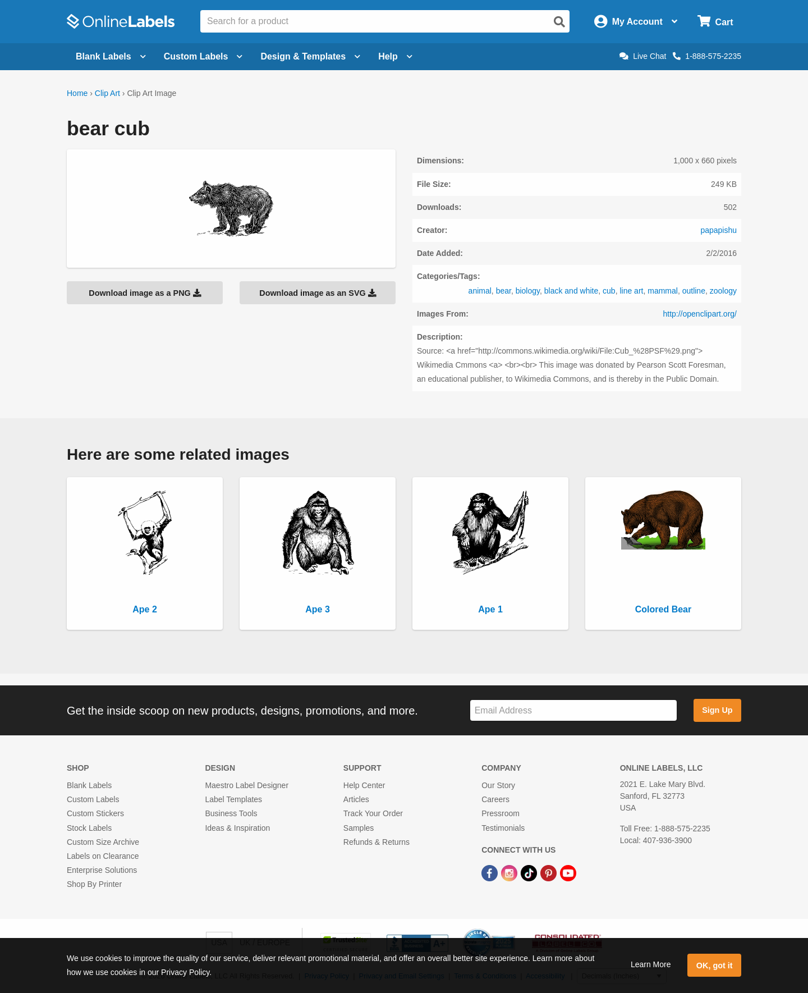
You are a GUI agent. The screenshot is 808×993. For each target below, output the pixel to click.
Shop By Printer (94, 884)
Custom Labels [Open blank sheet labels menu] (203, 56)
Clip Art (107, 93)
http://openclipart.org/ (700, 313)
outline (693, 290)
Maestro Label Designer (246, 785)
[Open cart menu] (715, 21)
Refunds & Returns (376, 842)
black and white (571, 290)
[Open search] (559, 22)
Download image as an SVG (317, 293)
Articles (356, 799)
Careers (495, 799)
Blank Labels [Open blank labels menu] (111, 56)
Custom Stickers (95, 813)
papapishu (718, 230)
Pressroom (500, 813)
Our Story (498, 785)
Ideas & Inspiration (237, 827)
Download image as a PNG (145, 293)
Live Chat (642, 56)
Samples (358, 827)
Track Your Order (373, 813)
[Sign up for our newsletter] (573, 710)
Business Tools (231, 813)
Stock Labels (89, 827)
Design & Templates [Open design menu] (310, 56)
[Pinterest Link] (549, 872)
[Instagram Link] (510, 872)
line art (631, 290)
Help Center (364, 785)
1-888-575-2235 (707, 56)
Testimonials (503, 827)
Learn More (651, 964)
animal (480, 290)
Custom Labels (93, 799)
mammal (663, 290)
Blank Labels (89, 785)
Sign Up (717, 710)
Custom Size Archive (103, 842)
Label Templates (233, 799)
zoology (723, 290)
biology (528, 290)
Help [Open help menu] (395, 56)
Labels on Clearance (103, 856)
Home (77, 93)
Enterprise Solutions (102, 870)
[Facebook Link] (490, 872)
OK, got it (714, 965)
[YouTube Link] (568, 872)
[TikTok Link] (530, 872)
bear (503, 290)
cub (609, 290)
